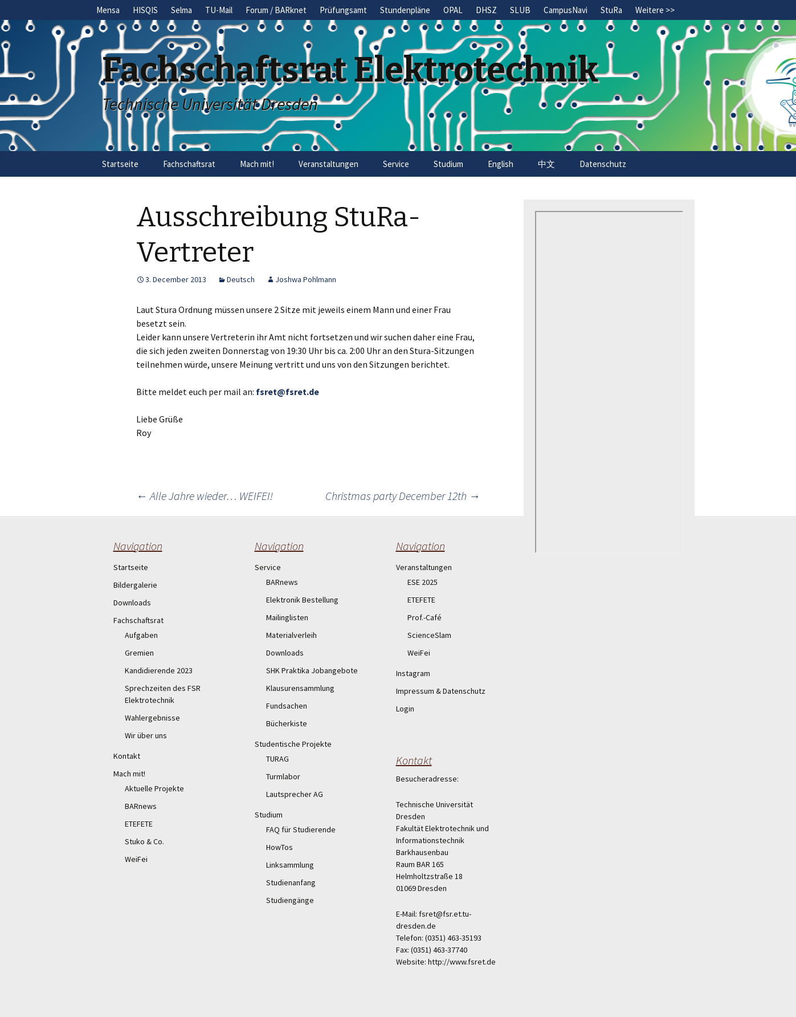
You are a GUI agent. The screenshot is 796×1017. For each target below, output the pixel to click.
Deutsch (241, 279)
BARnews (141, 806)
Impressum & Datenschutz (440, 691)
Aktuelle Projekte (154, 788)
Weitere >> (655, 10)
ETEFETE (139, 824)
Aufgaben (141, 635)
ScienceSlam (429, 635)
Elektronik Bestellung (302, 600)
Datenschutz (602, 163)
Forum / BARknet (276, 10)
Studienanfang (291, 882)
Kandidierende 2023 (159, 670)
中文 (546, 163)
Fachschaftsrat (189, 163)
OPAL (453, 10)
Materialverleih (291, 635)
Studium (448, 163)
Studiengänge (290, 900)
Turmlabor (283, 776)
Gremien (139, 653)
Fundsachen (286, 706)
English (500, 163)
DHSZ (486, 10)
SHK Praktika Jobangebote (312, 670)
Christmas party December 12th (402, 496)
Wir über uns (146, 735)
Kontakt (126, 756)
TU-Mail (218, 10)
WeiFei (136, 859)
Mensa (108, 10)
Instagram (413, 673)
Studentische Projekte (293, 744)
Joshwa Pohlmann (305, 279)
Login (405, 708)
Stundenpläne (405, 10)
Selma (181, 10)
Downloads (132, 602)
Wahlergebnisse (152, 718)
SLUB (520, 10)
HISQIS (145, 10)
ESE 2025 (422, 582)
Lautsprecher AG (294, 794)
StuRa (611, 10)
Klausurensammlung (300, 688)
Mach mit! (257, 163)
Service (396, 163)
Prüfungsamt (343, 10)
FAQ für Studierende (301, 829)
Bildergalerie (135, 585)
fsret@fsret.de (287, 391)
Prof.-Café (424, 617)
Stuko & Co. (144, 841)
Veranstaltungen (328, 163)
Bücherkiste (286, 723)
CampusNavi (565, 10)
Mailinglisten (287, 617)
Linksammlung (290, 865)
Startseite (120, 163)
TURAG (277, 759)
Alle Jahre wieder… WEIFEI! (204, 496)
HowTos (279, 847)
